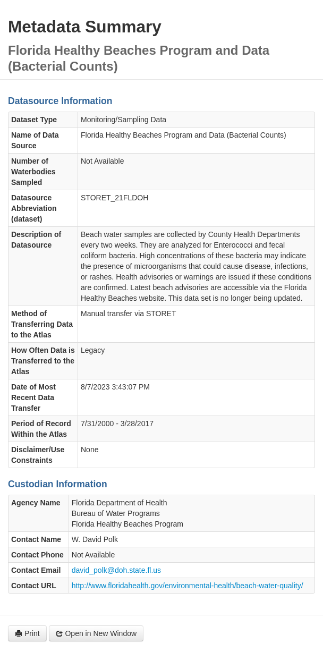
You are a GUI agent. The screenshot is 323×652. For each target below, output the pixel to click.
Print (27, 633)
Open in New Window (96, 633)
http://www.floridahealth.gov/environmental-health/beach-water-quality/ (187, 585)
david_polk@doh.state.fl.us (116, 570)
